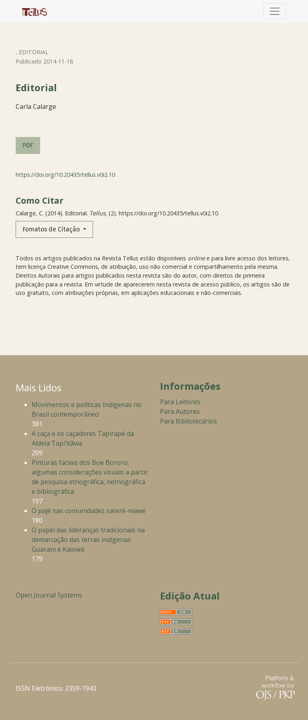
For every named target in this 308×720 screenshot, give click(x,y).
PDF (27, 145)
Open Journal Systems (49, 595)
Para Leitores (180, 401)
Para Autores (180, 411)
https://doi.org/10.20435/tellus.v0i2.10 (65, 174)
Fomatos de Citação (51, 229)
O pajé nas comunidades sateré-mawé (89, 510)
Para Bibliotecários (188, 421)
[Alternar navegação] (274, 11)
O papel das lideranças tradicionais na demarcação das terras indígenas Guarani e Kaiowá (88, 540)
